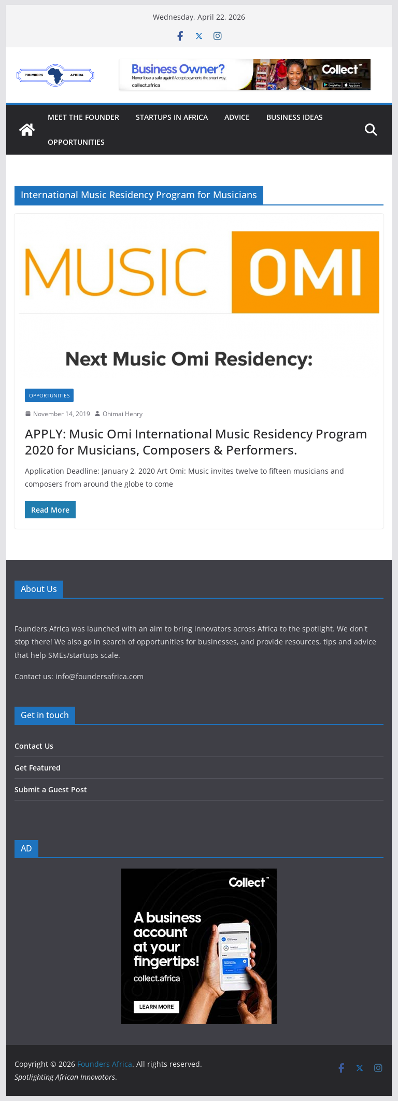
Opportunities (76, 142)
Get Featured (38, 768)
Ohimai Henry (123, 413)
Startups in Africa (172, 117)
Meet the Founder (83, 117)
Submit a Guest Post (51, 789)
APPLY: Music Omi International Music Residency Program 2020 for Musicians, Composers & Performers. (196, 441)
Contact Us (34, 746)
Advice (237, 117)
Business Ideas (294, 117)
